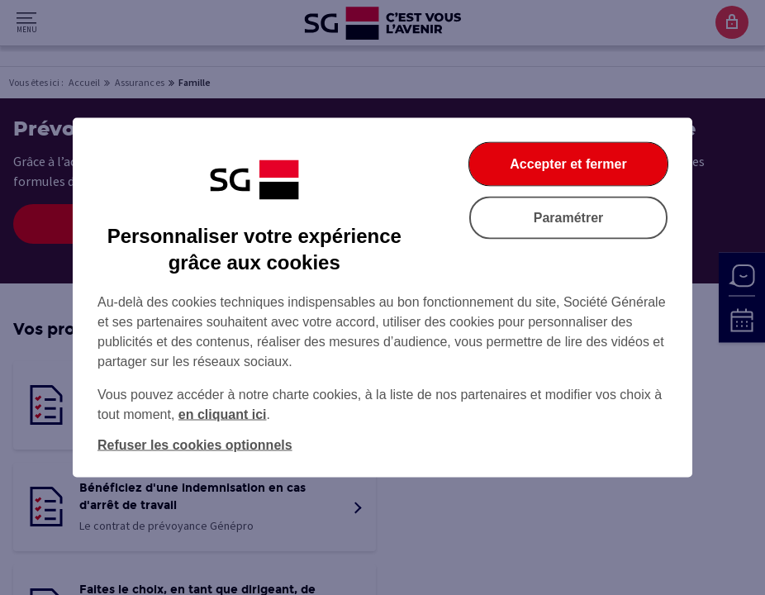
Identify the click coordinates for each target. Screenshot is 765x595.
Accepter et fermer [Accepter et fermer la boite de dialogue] (568, 164)
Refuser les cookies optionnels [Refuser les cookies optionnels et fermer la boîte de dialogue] (194, 445)
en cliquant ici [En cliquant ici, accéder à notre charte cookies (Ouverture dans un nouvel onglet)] (222, 414)
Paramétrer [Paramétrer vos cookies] (569, 218)
